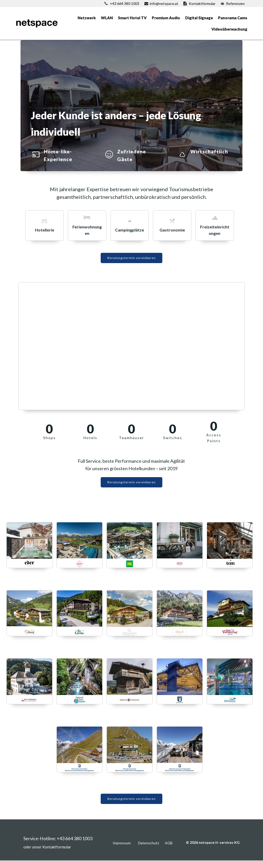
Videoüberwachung (229, 29)
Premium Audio (166, 17)
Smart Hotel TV (132, 17)
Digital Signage (199, 17)
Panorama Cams (232, 17)
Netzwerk (87, 17)
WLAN (107, 17)
